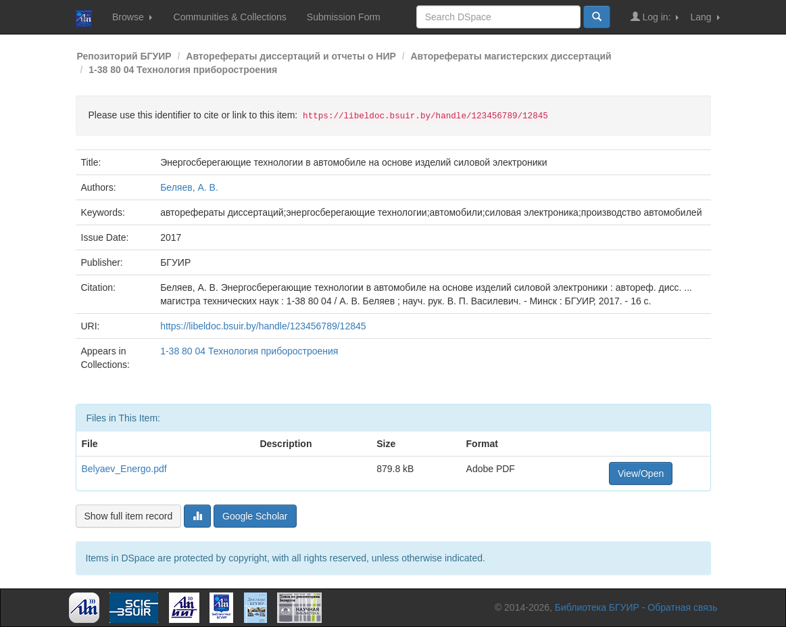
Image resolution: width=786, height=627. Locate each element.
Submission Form (343, 16)
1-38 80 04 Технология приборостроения (183, 69)
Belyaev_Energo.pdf (124, 468)
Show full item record (128, 516)
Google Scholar (255, 516)
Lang (704, 16)
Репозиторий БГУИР (124, 56)
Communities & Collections (230, 16)
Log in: (655, 16)
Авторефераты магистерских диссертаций (511, 56)
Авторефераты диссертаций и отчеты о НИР (291, 56)
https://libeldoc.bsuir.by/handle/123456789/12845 (263, 326)
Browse (132, 16)
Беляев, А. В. (189, 187)
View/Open (641, 473)
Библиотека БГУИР (597, 607)
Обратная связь (682, 607)
